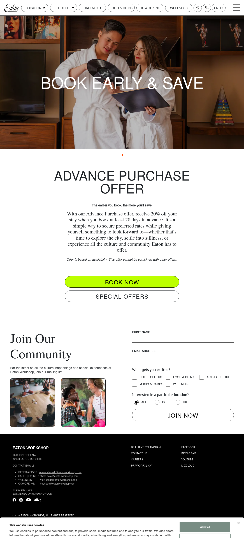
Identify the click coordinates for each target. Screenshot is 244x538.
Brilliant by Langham (146, 447)
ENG (217, 7)
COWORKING (150, 7)
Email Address (144, 351)
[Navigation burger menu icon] (236, 7)
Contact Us (139, 453)
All (144, 402)
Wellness (181, 384)
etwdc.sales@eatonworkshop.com (59, 476)
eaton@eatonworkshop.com (32, 493)
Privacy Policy (141, 465)
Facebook (188, 447)
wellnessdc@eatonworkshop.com (59, 479)
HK (185, 402)
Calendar (92, 7)
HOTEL (63, 7)
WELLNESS (179, 7)
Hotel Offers (151, 377)
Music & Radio (151, 384)
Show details (16, 531)
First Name (141, 332)
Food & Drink (183, 377)
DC (164, 402)
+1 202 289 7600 (22, 489)
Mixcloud (187, 465)
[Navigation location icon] (198, 8)
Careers (137, 459)
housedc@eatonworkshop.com (57, 483)
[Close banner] (238, 504)
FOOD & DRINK (121, 7)
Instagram (188, 453)
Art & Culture (218, 377)
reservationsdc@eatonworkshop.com (60, 472)
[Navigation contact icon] (207, 8)
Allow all (205, 508)
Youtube (187, 459)
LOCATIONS (35, 7)
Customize (204, 520)
